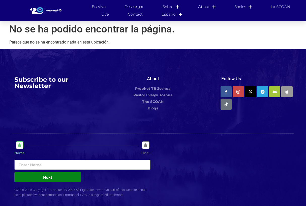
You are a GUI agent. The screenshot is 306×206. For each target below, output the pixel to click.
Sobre (171, 7)
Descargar (134, 6)
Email (145, 153)
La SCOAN (280, 6)
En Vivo (99, 6)
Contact (135, 14)
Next (47, 177)
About (207, 7)
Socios (243, 7)
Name (19, 153)
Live (105, 14)
